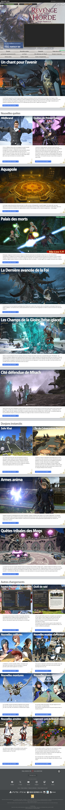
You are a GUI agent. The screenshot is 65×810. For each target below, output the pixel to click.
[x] (59, 4)
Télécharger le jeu (32, 775)
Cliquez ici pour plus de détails (9, 105)
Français (53, 1)
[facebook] (56, 4)
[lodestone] (32, 771)
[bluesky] (63, 4)
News (21, 784)
